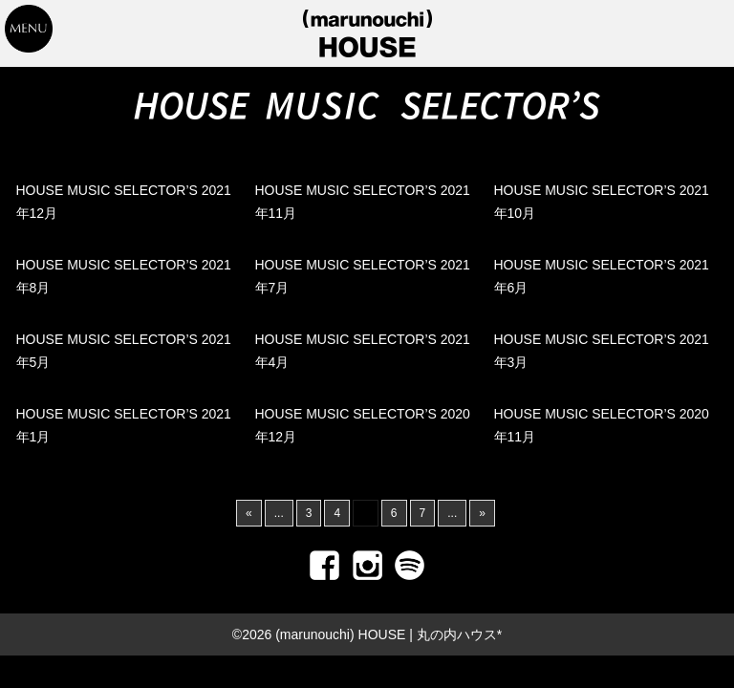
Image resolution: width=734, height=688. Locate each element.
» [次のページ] (482, 513)
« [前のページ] (249, 513)
